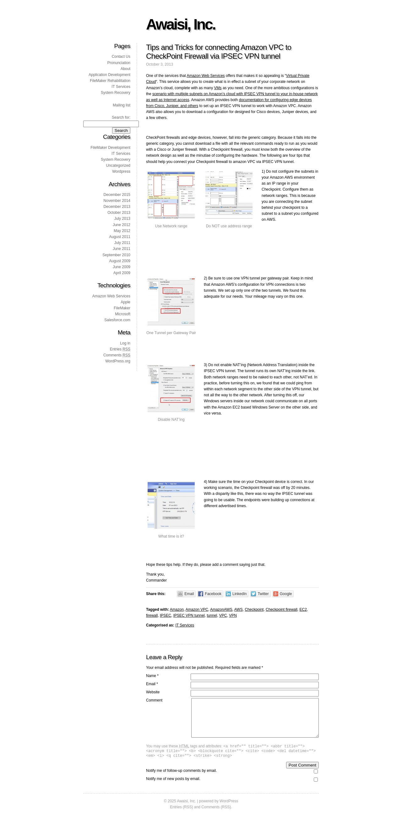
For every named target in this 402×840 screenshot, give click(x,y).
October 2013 (118, 212)
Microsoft (122, 314)
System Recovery (115, 92)
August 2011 (119, 237)
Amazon (177, 609)
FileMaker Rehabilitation (110, 81)
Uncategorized (118, 165)
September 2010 (116, 255)
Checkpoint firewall (281, 609)
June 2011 (121, 249)
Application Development (109, 75)
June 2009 (121, 267)
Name (152, 676)
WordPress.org (117, 361)
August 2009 (119, 261)
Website (153, 692)
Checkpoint (254, 609)
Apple (125, 302)
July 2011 (122, 243)
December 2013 (117, 206)
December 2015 (117, 194)
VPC (223, 615)
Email (152, 684)
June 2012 (121, 225)
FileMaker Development (110, 147)
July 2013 (122, 218)
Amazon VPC (197, 609)
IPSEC (165, 615)
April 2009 (121, 273)
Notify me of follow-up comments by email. (181, 780)
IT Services (184, 625)
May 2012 (122, 231)
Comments (116, 355)
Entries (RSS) (181, 816)
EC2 (303, 609)
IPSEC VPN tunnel (189, 615)
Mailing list (121, 105)
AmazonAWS (221, 609)
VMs (218, 88)
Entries (120, 349)
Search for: (121, 117)
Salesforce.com (117, 320)
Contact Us (121, 56)
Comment (154, 700)
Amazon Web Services (206, 75)
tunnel (212, 615)
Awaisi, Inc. (180, 24)
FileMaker (122, 308)
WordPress (229, 810)
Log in (125, 343)
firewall (152, 615)
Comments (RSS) (216, 816)
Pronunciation (118, 63)
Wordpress (121, 171)
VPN (233, 615)
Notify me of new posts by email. (173, 788)
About (125, 69)
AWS (238, 609)
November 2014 (117, 200)
